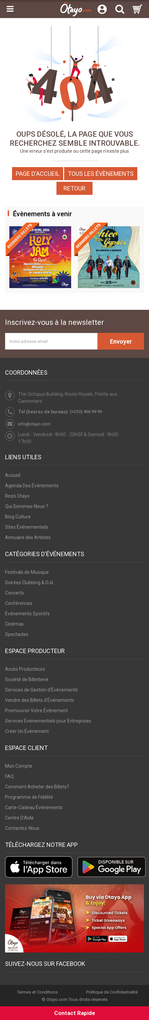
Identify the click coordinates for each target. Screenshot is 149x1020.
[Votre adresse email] (51, 341)
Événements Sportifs (27, 613)
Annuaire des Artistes (28, 537)
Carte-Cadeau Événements (33, 807)
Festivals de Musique (27, 572)
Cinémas (14, 624)
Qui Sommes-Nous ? (26, 506)
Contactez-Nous (22, 828)
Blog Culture (18, 516)
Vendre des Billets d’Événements (39, 700)
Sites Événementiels (26, 527)
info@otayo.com (34, 423)
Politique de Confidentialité (112, 992)
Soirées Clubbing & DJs (29, 582)
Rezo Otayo (17, 496)
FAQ (9, 776)
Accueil (12, 475)
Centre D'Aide (19, 817)
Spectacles (16, 634)
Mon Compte (18, 766)
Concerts (14, 593)
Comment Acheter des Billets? (37, 786)
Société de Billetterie (26, 679)
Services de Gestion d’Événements (41, 689)
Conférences (18, 603)
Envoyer (121, 341)
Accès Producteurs (25, 669)
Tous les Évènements (101, 173)
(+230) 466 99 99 (86, 411)
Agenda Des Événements (31, 485)
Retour (74, 188)
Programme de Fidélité (29, 797)
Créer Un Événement (27, 731)
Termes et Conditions (37, 992)
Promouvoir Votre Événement (36, 710)
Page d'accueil (37, 173)
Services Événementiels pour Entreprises (48, 721)
